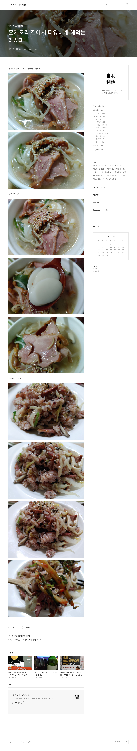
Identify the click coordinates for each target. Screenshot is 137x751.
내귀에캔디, (114, 175)
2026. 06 (111, 236)
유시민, (122, 169)
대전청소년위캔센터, (99, 169)
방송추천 (100, 136)
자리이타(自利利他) (17, 5)
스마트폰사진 (102, 133)
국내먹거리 (101, 128)
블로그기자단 (101, 142)
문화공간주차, (97, 175)
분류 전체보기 (100, 106)
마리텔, (119, 165)
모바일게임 (101, 116)
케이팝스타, (112, 165)
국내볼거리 (101, 125)
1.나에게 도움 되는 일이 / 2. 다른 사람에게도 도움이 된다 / (32, 698)
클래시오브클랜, (98, 172)
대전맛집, (106, 175)
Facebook (97, 210)
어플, (120, 175)
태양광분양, (97, 179)
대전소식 (100, 122)
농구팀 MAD (99, 149)
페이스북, (105, 179)
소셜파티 (100, 139)
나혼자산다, (108, 172)
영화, (124, 175)
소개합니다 (101, 113)
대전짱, (119, 172)
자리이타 (98, 110)
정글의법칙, (97, 165)
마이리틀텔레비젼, (113, 169)
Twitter (106, 210)
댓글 (10, 684)
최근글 (95, 187)
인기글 (102, 187)
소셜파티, (105, 165)
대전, (124, 172)
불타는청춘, (112, 179)
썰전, (114, 172)
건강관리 (100, 130)
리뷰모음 (100, 119)
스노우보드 (98, 145)
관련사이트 (117, 742)
